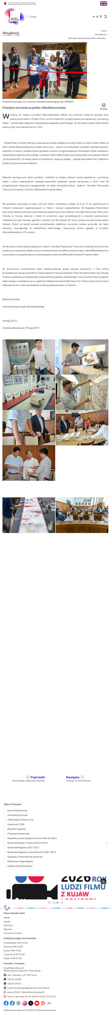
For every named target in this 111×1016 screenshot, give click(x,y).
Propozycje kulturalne (18, 833)
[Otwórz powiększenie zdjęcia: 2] (82, 356)
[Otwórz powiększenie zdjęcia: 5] (28, 427)
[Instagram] (24, 1003)
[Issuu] (43, 1003)
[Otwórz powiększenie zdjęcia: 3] (28, 392)
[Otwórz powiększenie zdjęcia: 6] (82, 427)
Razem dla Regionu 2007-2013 (23, 847)
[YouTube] (36, 1003)
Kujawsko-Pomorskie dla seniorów (25, 856)
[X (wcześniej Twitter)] (30, 1003)
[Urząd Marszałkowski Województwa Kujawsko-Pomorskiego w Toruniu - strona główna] (14, 16)
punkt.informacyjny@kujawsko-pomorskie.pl (26, 988)
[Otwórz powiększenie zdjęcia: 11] (28, 691)
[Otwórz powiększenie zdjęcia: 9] (28, 656)
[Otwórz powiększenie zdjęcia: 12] (82, 691)
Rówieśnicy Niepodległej (20, 861)
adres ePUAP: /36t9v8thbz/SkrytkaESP (24, 992)
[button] (55, 887)
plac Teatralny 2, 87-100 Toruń (20, 975)
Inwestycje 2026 (15, 824)
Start (103, 31)
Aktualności (100, 34)
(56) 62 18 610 (12, 983)
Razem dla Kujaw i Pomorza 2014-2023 (27, 842)
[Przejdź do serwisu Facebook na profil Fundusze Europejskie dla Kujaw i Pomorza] (12, 1003)
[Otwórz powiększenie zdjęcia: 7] (28, 462)
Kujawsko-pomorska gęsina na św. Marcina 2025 (32, 838)
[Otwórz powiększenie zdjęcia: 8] (82, 620)
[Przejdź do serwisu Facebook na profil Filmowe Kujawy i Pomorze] (18, 1003)
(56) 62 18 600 (12, 979)
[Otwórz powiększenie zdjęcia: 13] (28, 726)
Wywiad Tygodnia (16, 828)
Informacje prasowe (17, 815)
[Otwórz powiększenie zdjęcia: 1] (28, 356)
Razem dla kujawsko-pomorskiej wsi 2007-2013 (31, 852)
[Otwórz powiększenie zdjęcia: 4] (82, 392)
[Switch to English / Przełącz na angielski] (103, 3)
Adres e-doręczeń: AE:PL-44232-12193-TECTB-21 (30, 996)
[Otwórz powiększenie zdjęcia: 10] (82, 656)
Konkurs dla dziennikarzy (20, 866)
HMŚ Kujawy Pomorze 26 (20, 819)
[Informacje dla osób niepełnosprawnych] (99, 16)
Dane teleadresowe (17, 810)
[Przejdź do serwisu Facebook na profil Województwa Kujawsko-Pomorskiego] (6, 1003)
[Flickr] (49, 1003)
